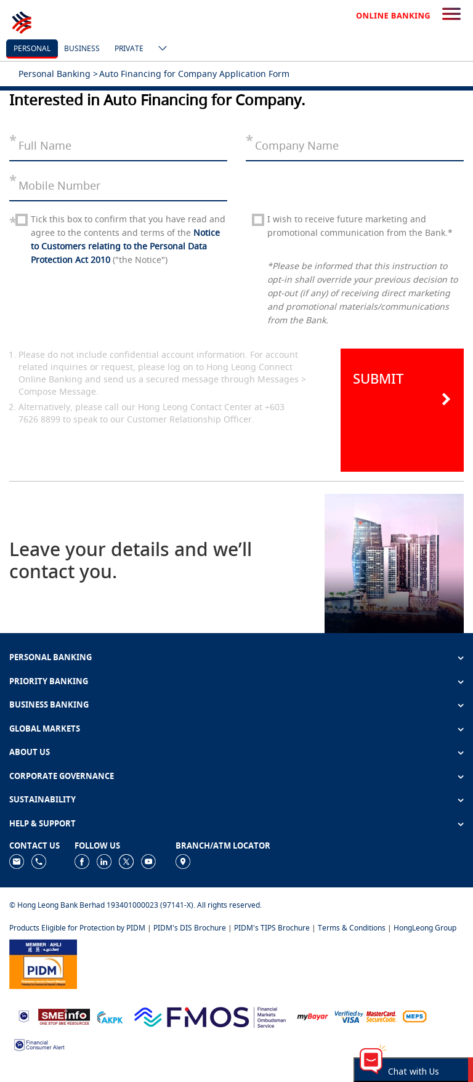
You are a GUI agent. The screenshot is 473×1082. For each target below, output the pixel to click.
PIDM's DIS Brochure (189, 928)
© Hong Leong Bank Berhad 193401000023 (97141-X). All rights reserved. (135, 905)
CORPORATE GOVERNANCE (61, 775)
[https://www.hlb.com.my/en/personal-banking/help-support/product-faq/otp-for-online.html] (365, 1016)
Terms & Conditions (352, 928)
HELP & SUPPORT (42, 823)
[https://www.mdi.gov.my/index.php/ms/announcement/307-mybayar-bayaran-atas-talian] (312, 1016)
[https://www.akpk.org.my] (109, 1016)
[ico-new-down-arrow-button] (160, 49)
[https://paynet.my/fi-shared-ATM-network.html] (414, 1016)
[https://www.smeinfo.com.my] (64, 1016)
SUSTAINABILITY (42, 799)
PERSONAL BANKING (50, 657)
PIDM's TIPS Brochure (272, 928)
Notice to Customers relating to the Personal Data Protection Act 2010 (125, 246)
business (82, 48)
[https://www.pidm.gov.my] (43, 963)
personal (32, 48)
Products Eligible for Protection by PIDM (77, 928)
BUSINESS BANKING (49, 704)
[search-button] (451, 15)
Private (129, 48)
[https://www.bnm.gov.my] (23, 1016)
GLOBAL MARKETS (44, 728)
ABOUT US (29, 751)
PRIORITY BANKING (48, 681)
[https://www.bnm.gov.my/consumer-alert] (39, 1044)
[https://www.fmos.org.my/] (210, 1016)
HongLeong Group (425, 928)
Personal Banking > (58, 73)
